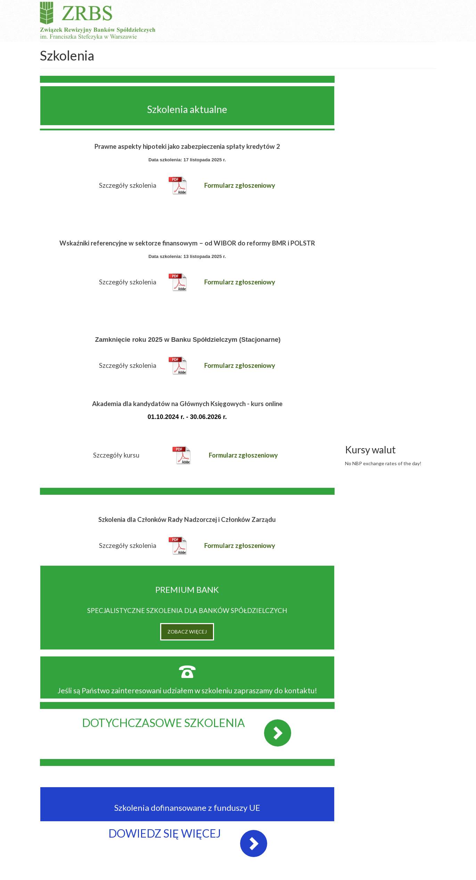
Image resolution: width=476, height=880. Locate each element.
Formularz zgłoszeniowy (243, 455)
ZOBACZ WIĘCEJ (187, 632)
